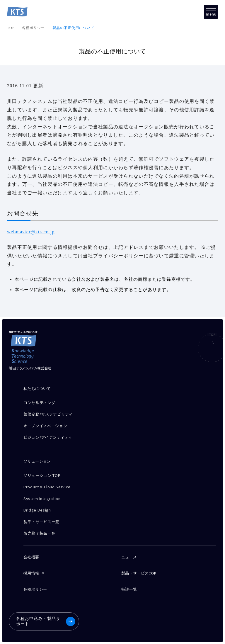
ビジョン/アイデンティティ (47, 437)
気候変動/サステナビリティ (48, 414)
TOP (10, 28)
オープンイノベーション (45, 426)
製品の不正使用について (73, 28)
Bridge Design (37, 510)
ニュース (129, 557)
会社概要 (31, 557)
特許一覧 (129, 589)
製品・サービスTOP (138, 573)
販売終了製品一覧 (39, 533)
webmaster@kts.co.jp (31, 231)
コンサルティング (39, 402)
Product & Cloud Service (47, 487)
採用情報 (31, 573)
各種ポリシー (33, 28)
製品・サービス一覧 (41, 521)
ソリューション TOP (41, 475)
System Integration (42, 498)
